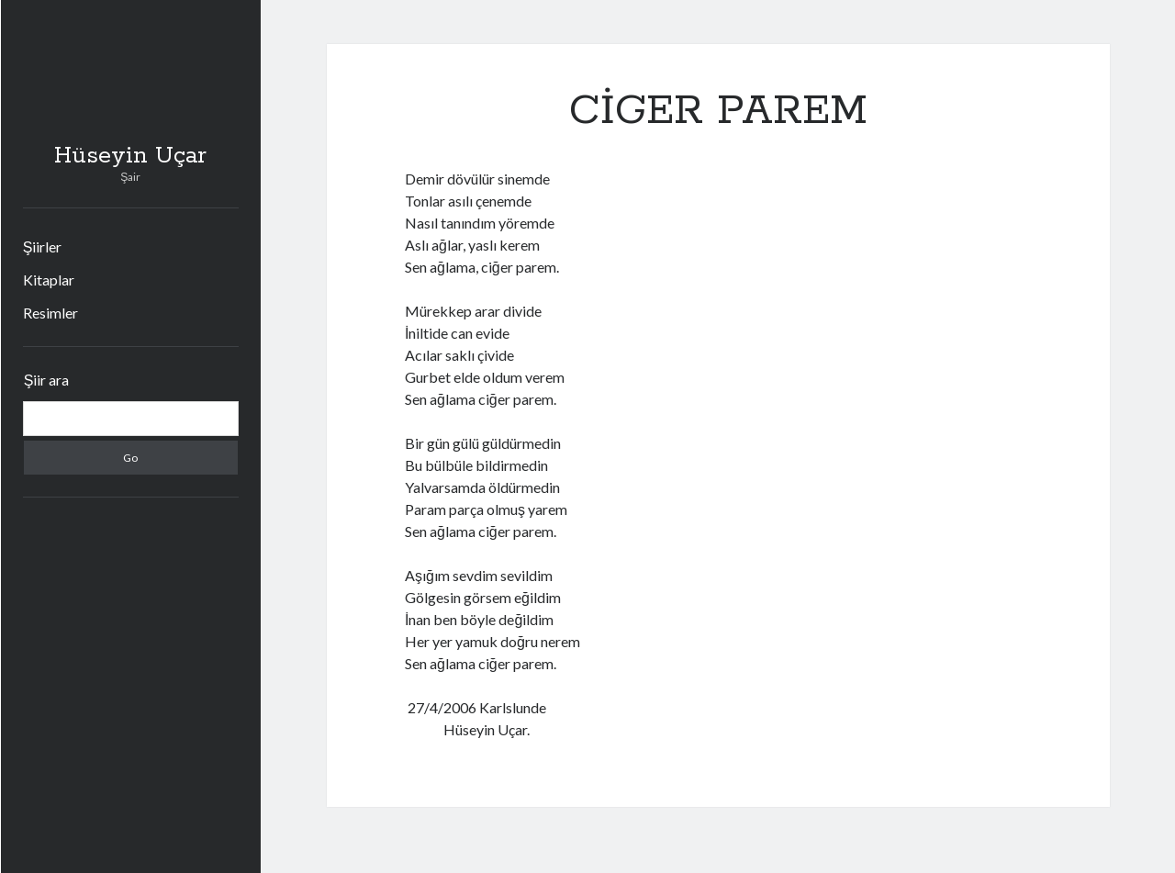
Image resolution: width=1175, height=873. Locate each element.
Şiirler (42, 246)
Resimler (50, 312)
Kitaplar (48, 279)
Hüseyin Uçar (130, 156)
